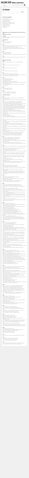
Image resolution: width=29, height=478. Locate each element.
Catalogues (4, 13)
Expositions (8, 5)
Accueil (2, 5)
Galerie (21, 5)
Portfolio (17, 13)
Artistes (5, 5)
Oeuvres (4, 11)
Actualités (13, 13)
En (25, 5)
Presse (9, 13)
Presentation (17, 11)
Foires (11, 5)
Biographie (22, 11)
